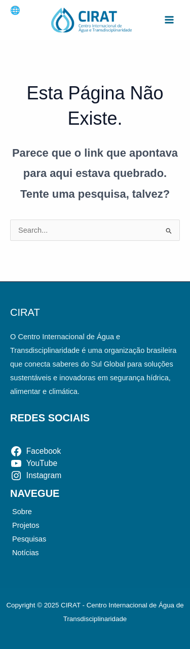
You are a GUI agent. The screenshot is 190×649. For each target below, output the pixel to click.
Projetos (25, 525)
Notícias (25, 553)
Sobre (22, 512)
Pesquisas (29, 539)
